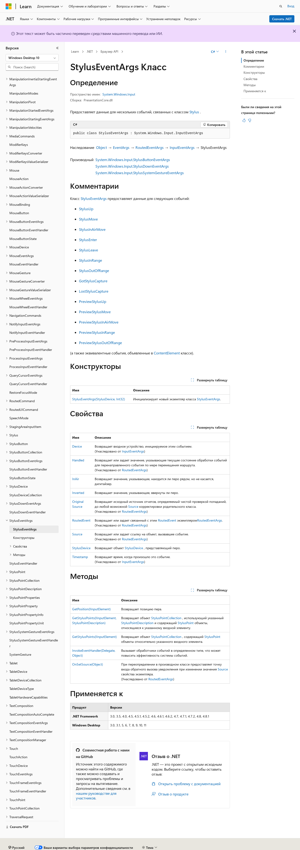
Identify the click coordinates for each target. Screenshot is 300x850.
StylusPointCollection (166, 618)
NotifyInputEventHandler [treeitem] (27, 319)
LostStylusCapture (93, 291)
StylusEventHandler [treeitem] (23, 550)
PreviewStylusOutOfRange (100, 342)
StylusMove (88, 219)
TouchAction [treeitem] (18, 744)
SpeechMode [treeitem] (18, 405)
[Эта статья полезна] (244, 120)
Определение (254, 60)
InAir (75, 479)
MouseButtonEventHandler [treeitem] (28, 217)
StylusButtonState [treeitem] (22, 465)
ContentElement (167, 352)
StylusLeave (88, 249)
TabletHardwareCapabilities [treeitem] (28, 684)
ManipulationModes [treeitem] (23, 80)
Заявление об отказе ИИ (24, 845)
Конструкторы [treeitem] (23, 525)
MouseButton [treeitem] (19, 200)
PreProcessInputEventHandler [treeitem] (30, 337)
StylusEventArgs (94, 198)
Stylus (194, 111)
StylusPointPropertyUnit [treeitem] (26, 610)
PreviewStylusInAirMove (98, 322)
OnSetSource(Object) (87, 664)
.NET (89, 51)
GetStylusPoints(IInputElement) (94, 636)
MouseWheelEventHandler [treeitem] (28, 294)
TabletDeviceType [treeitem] (21, 675)
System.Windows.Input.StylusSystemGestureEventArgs (139, 172)
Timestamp (80, 557)
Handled (78, 460)
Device (77, 446)
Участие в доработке (115, 845)
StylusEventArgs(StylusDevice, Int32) (98, 399)
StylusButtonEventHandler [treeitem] (28, 456)
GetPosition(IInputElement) (91, 609)
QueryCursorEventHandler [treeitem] (28, 371)
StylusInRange (90, 260)
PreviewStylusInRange (97, 332)
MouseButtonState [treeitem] (23, 226)
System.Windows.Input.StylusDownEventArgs (132, 166)
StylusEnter (88, 239)
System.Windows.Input (118, 94)
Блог (88, 845)
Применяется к (255, 91)
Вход (290, 6)
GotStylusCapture (93, 280)
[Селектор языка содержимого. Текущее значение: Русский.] (16, 835)
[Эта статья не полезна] (249, 120)
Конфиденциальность (153, 845)
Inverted (78, 492)
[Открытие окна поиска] (280, 6)
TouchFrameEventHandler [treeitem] (27, 778)
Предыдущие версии (63, 845)
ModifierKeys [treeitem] (18, 131)
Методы (250, 85)
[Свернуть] (57, 48)
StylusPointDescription (137, 623)
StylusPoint (186, 623)
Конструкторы (254, 72)
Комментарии (254, 66)
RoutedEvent (81, 520)
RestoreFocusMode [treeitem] (23, 379)
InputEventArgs (182, 147)
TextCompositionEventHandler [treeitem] (30, 718)
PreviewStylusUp (92, 301)
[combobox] (32, 58)
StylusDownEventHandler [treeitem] (27, 499)
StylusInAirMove (92, 229)
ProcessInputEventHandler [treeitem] (28, 354)
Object (101, 147)
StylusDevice (81, 548)
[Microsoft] (9, 6)
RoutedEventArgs (149, 147)
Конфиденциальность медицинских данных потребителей (221, 845)
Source (133, 506)
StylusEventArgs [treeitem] (25, 516)
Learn (75, 51)
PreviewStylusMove (95, 311)
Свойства (250, 79)
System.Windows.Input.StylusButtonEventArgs (132, 159)
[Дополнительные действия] (226, 51)
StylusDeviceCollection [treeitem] (25, 482)
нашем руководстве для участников (96, 796)
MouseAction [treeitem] (19, 166)
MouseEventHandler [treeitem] (23, 251)
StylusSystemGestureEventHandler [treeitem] (33, 630)
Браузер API (109, 51)
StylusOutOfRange (94, 270)
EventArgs (121, 147)
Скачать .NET (282, 19)
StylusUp (86, 208)
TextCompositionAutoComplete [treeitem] (31, 701)
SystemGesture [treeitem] (20, 641)
